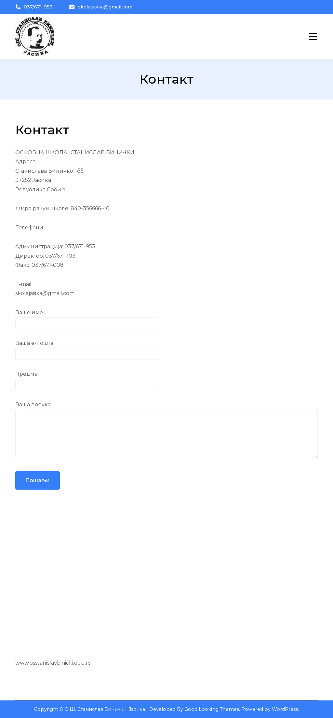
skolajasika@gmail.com (100, 7)
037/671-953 (33, 7)
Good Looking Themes (211, 709)
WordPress (285, 709)
